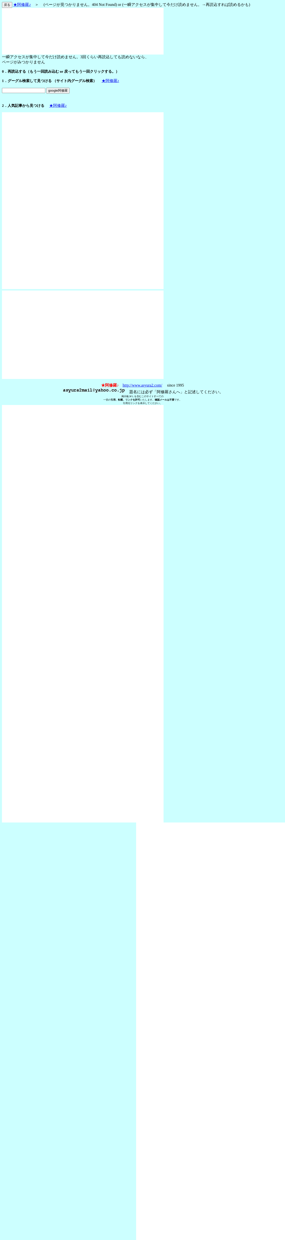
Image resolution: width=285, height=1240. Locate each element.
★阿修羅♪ (22, 4)
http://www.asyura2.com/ (142, 385)
